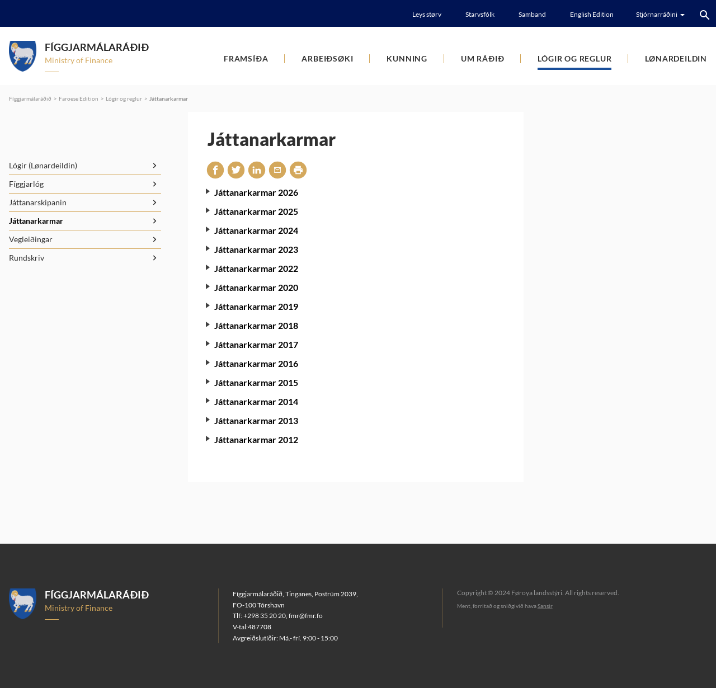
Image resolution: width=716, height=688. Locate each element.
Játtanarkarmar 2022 (256, 268)
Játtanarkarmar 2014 (256, 401)
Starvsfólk (479, 14)
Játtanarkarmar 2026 (256, 192)
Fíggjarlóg (26, 184)
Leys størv (426, 14)
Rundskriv (26, 257)
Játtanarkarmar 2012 (256, 439)
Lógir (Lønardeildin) (43, 165)
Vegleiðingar (31, 239)
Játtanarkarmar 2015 (256, 382)
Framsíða (246, 58)
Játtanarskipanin (38, 202)
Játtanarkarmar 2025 (256, 211)
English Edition (592, 14)
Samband (532, 14)
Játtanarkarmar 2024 (256, 230)
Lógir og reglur (574, 58)
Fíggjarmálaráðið (30, 98)
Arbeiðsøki (327, 58)
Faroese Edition (78, 98)
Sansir (545, 605)
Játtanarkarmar (168, 98)
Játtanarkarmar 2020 (256, 287)
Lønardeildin (676, 58)
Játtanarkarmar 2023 (256, 249)
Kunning (407, 58)
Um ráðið (482, 58)
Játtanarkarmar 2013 (256, 420)
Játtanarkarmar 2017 (256, 344)
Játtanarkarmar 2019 (256, 306)
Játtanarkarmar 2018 (256, 325)
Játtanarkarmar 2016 (256, 363)
